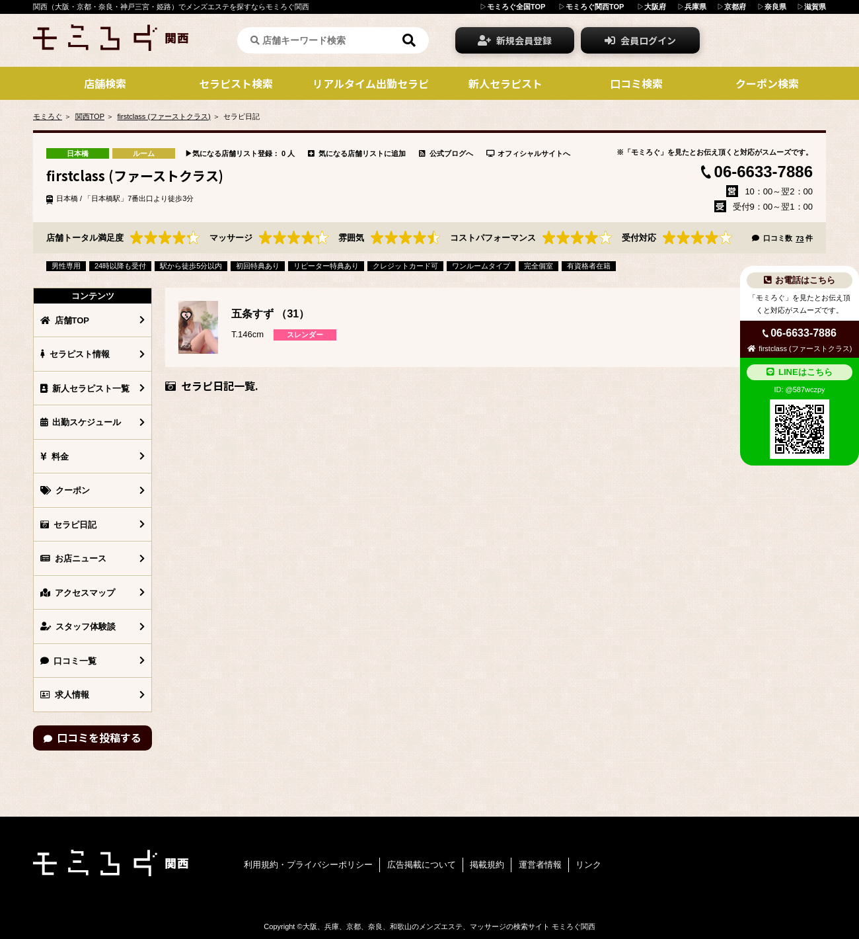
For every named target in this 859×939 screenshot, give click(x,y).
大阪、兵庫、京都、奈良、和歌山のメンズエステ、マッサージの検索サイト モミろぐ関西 (449, 926)
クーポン (65, 490)
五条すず (252, 313)
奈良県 (775, 7)
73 (799, 239)
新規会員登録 (515, 40)
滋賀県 (815, 7)
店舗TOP (64, 320)
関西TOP (89, 116)
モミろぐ (47, 116)
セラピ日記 (68, 525)
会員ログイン (640, 40)
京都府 (735, 7)
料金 (54, 457)
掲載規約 (487, 865)
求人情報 (64, 695)
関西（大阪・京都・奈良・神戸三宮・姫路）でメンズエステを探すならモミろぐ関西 (171, 7)
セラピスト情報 (75, 354)
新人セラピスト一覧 (85, 388)
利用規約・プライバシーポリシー (308, 865)
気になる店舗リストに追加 (357, 153)
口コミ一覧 (68, 661)
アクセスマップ (77, 593)
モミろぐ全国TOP (516, 7)
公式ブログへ (446, 153)
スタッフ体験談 (78, 627)
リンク (588, 865)
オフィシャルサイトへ (528, 153)
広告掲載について (421, 865)
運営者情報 (540, 865)
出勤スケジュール (80, 422)
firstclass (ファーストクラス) (164, 116)
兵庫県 (695, 7)
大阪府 (655, 7)
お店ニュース (73, 558)
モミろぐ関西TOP (595, 7)
